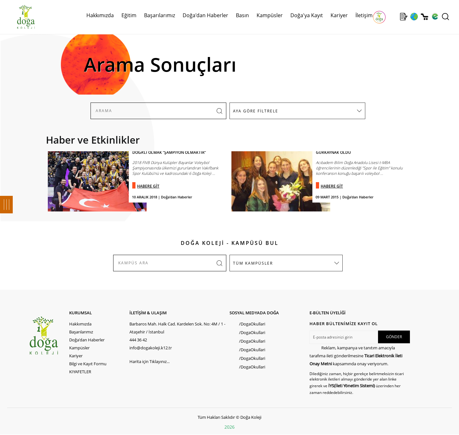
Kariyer (339, 15)
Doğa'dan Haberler (205, 15)
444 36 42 (138, 340)
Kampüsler (270, 15)
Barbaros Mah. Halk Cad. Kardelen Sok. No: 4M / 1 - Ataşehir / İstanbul (177, 328)
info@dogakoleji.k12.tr (150, 348)
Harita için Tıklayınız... (149, 361)
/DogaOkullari (252, 324)
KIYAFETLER (80, 371)
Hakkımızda (100, 15)
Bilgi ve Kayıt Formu (87, 364)
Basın (242, 15)
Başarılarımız (159, 15)
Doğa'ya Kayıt (306, 15)
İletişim (364, 15)
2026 (229, 427)
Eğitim (128, 15)
